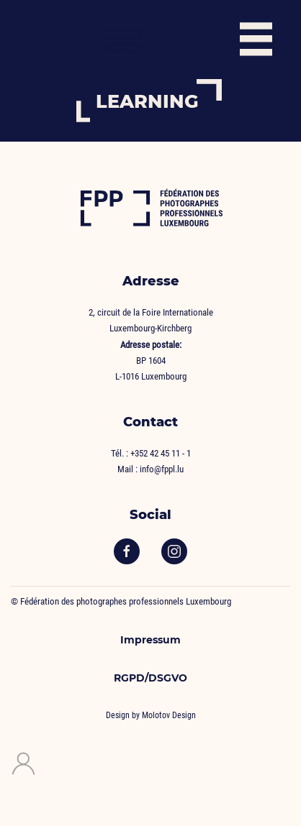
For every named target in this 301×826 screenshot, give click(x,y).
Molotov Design (169, 715)
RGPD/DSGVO (150, 677)
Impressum (150, 639)
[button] (256, 39)
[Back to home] (93, 39)
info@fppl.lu (162, 469)
